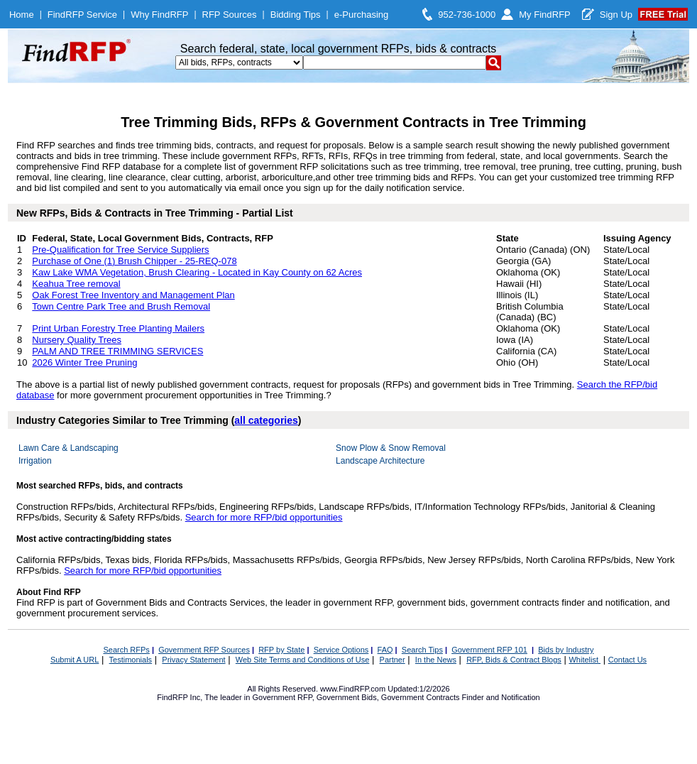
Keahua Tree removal (76, 283)
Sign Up (616, 14)
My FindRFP (545, 14)
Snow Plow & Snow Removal (391, 448)
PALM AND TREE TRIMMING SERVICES (117, 351)
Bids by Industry (565, 649)
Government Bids (347, 697)
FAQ (385, 649)
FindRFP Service (82, 14)
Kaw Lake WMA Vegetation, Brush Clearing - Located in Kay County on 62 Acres (197, 272)
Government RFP (282, 697)
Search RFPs (126, 649)
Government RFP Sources (204, 649)
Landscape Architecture (380, 461)
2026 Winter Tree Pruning (84, 362)
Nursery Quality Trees (76, 339)
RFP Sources (229, 14)
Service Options (341, 649)
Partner (392, 659)
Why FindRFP (159, 14)
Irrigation (35, 461)
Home (21, 14)
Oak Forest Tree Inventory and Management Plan (133, 295)
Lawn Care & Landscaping (68, 448)
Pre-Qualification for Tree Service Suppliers (120, 249)
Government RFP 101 (489, 649)
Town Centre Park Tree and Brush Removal (121, 306)
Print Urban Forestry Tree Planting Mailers (118, 328)
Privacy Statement (193, 659)
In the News (435, 659)
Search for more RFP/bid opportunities (264, 517)
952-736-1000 (466, 14)
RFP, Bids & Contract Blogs (513, 659)
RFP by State (281, 649)
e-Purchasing (361, 14)
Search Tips (422, 649)
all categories (266, 420)
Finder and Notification (501, 697)
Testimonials (131, 659)
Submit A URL (74, 659)
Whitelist (584, 659)
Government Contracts (420, 697)
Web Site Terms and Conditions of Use (303, 659)
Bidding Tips (295, 14)
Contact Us (627, 659)
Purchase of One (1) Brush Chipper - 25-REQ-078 (134, 261)
